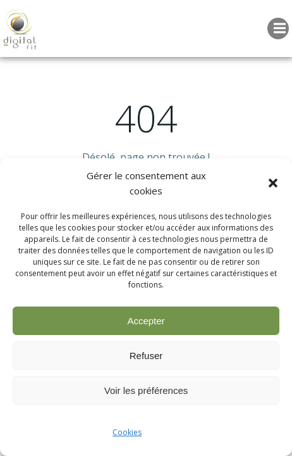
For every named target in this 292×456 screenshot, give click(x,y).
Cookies (127, 432)
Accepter (145, 320)
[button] (273, 183)
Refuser (146, 355)
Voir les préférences (146, 390)
